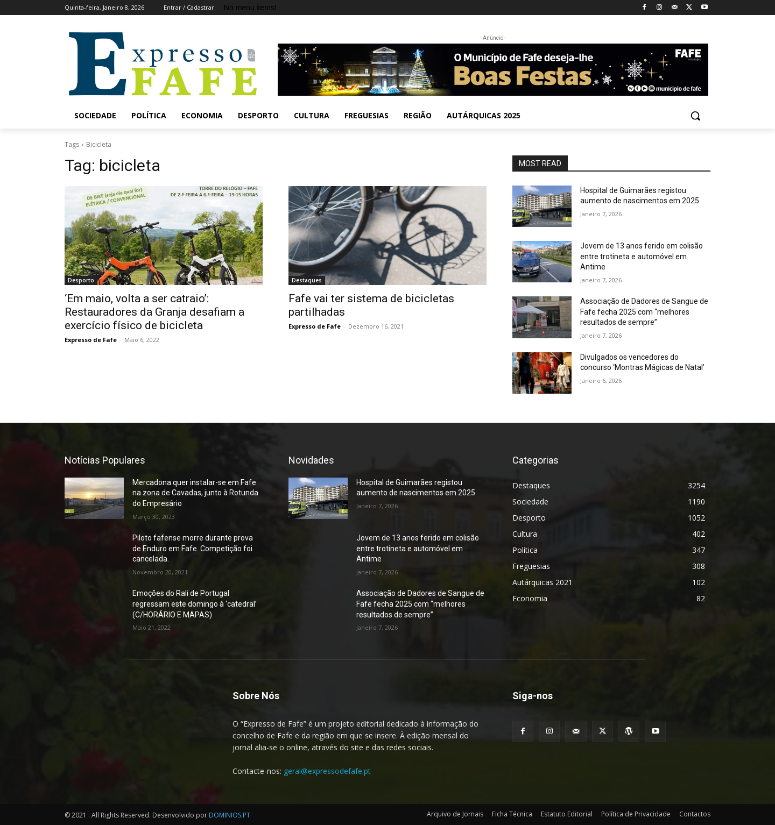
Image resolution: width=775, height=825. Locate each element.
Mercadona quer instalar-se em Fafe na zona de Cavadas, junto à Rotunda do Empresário (195, 493)
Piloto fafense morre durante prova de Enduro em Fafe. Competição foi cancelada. (192, 548)
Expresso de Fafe (91, 340)
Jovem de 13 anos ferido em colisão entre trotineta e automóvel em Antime (641, 256)
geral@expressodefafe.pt (327, 771)
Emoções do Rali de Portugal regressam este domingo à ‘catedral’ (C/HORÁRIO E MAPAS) (194, 603)
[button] (695, 116)
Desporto (81, 280)
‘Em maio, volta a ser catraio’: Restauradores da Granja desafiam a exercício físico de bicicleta (154, 312)
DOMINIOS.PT (229, 815)
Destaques (307, 280)
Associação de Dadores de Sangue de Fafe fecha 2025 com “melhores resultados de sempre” (644, 311)
